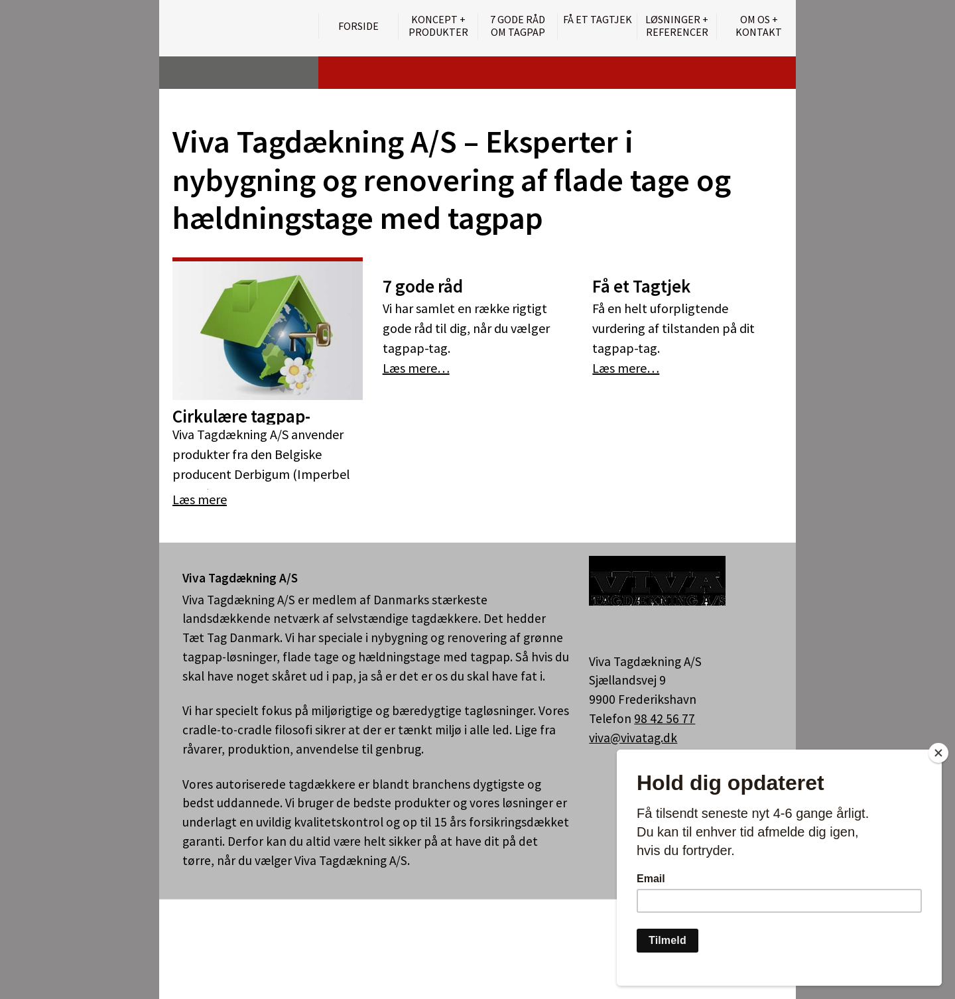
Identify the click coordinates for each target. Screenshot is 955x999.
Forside (358, 26)
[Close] (938, 753)
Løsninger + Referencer (676, 25)
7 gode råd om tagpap (517, 25)
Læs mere (199, 499)
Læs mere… (416, 368)
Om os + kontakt (758, 25)
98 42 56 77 (664, 718)
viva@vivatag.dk (633, 738)
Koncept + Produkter (438, 25)
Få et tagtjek (597, 19)
